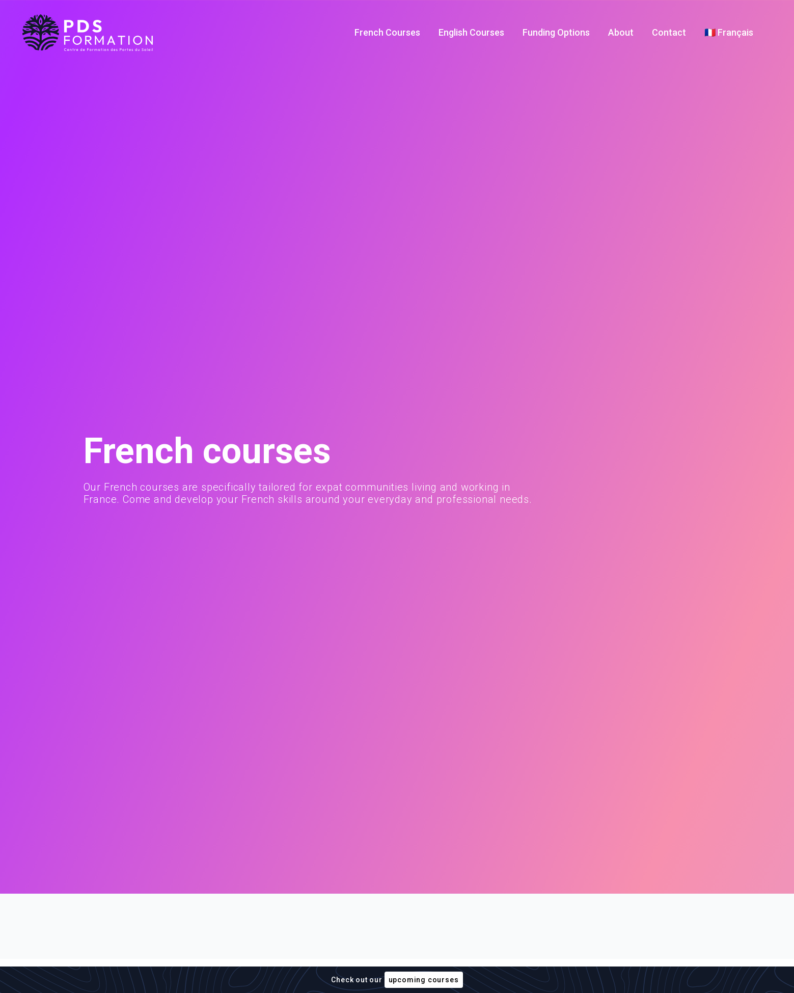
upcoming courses (424, 980)
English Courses (471, 32)
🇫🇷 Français (728, 32)
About (621, 32)
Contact (669, 32)
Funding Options (556, 32)
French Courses (387, 32)
